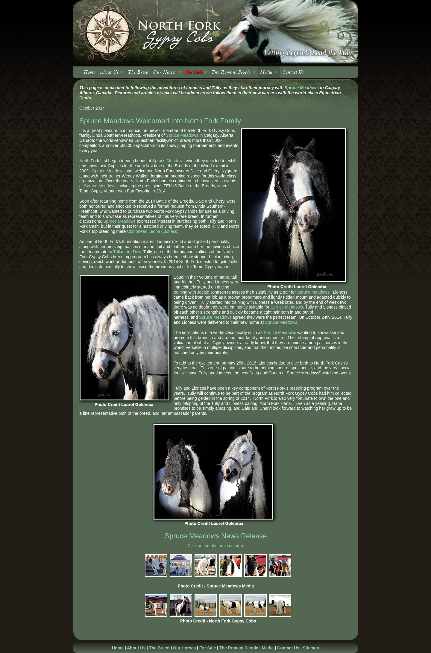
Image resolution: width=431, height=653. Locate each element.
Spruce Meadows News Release (216, 536)
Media (266, 72)
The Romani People (231, 72)
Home (89, 72)
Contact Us (293, 72)
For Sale (194, 72)
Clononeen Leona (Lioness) (152, 231)
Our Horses (164, 72)
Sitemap (311, 648)
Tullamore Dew (127, 251)
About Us (109, 72)
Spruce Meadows (302, 87)
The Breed (138, 72)
